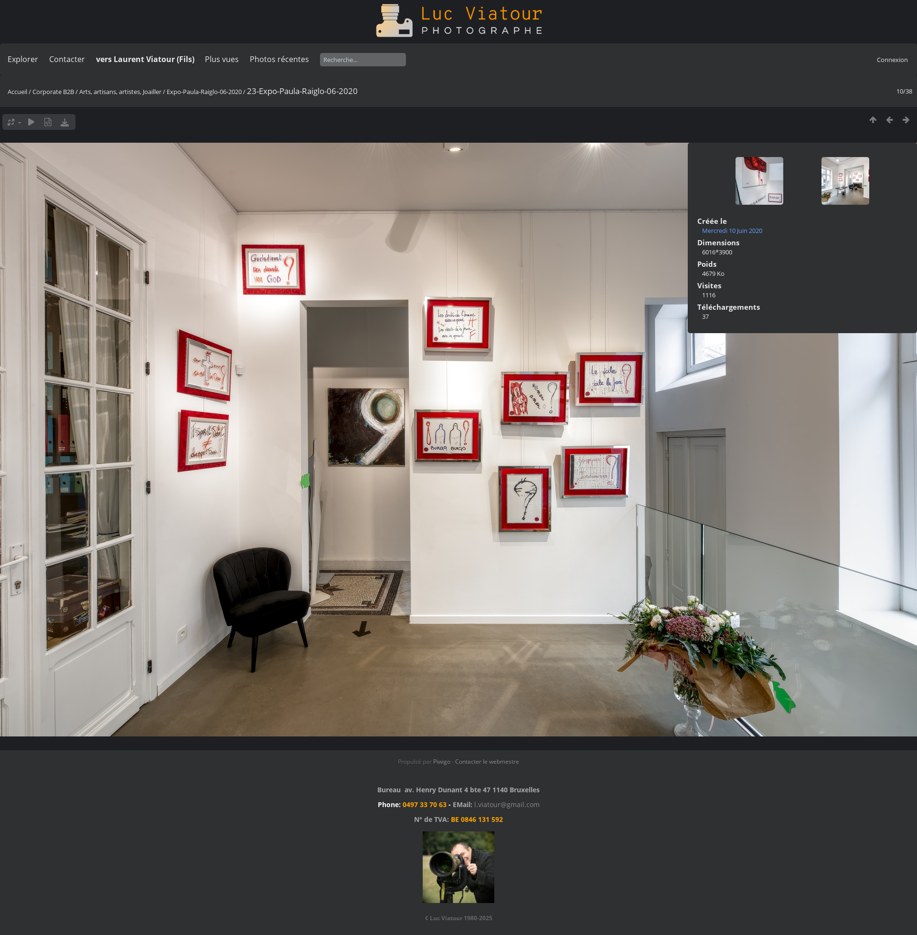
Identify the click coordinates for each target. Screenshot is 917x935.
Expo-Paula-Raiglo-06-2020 (204, 91)
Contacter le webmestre (487, 761)
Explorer (23, 59)
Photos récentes (279, 59)
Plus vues (222, 59)
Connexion (892, 59)
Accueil (17, 91)
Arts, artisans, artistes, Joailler (120, 91)
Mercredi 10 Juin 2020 (732, 230)
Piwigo (441, 761)
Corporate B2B (53, 91)
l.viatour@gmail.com (507, 804)
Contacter (67, 59)
